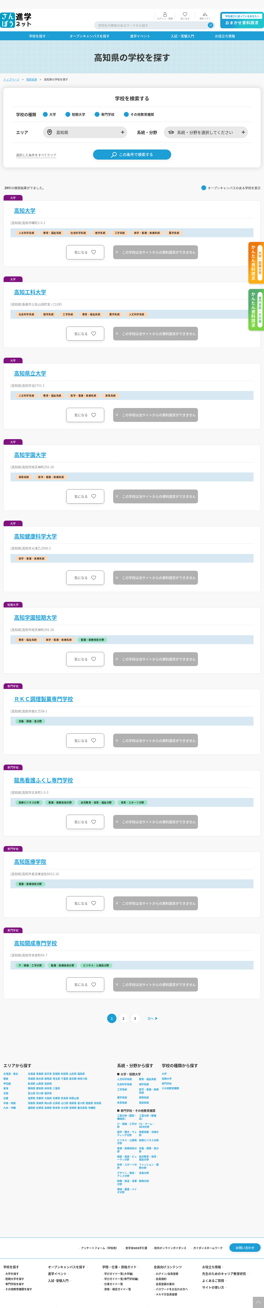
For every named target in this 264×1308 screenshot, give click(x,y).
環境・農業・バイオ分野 (127, 1182)
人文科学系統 (124, 1071)
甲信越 (7, 1075)
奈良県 (65, 1090)
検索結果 (32, 70)
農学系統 (122, 1089)
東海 (6, 1080)
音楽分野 (144, 1164)
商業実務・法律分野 (149, 1125)
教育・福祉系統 (147, 1071)
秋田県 (65, 1065)
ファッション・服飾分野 (149, 1157)
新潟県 (31, 1075)
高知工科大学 (30, 283)
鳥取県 (31, 1094)
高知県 (98, 1094)
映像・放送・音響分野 (127, 1174)
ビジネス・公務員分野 (127, 1133)
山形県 (73, 1065)
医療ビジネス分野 (149, 1132)
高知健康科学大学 (35, 527)
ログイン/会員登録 (167, 1265)
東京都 (73, 1070)
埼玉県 (56, 1070)
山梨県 (40, 1075)
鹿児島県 (82, 1099)
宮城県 (56, 1065)
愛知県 (40, 1080)
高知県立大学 (30, 364)
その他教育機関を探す (19, 1281)
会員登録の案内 (165, 1276)
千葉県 (65, 1070)
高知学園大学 (30, 445)
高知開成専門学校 (35, 934)
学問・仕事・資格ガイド (119, 1258)
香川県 (81, 1094)
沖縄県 (92, 1099)
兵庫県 (56, 1090)
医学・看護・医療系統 (149, 1082)
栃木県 (40, 1070)
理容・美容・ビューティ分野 (127, 1149)
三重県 (56, 1080)
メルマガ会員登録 (166, 1286)
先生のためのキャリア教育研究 (224, 1265)
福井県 (48, 1085)
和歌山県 (74, 1090)
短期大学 (167, 1070)
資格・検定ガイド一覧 (117, 1281)
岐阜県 (48, 1080)
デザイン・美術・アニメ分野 (127, 1166)
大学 (164, 1065)
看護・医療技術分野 (127, 1141)
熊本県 (56, 1099)
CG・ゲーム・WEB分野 (147, 1117)
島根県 (40, 1094)
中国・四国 (10, 1094)
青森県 (40, 1065)
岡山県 (48, 1094)
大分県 (65, 1099)
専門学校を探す (15, 1276)
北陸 (6, 1085)
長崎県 (48, 1099)
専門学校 (167, 1075)
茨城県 (31, 1070)
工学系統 (122, 1081)
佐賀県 (40, 1099)
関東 (6, 1070)
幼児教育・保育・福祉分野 (149, 1149)
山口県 (65, 1094)
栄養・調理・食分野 (149, 1141)
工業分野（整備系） (147, 1108)
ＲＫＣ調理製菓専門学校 (43, 690)
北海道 (31, 1065)
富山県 (31, 1085)
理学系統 (144, 1076)
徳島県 (73, 1094)
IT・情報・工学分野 (127, 1117)
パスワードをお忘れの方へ (172, 1281)
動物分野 (144, 1172)
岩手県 (48, 1065)
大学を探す (12, 1265)
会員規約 (161, 1270)
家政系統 (144, 1089)
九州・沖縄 (10, 1099)
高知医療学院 (30, 852)
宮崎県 (73, 1099)
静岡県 (31, 1080)
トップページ (12, 70)
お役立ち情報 (211, 1258)
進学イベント (57, 1265)
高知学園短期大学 (35, 608)
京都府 (40, 1090)
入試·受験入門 (58, 1272)
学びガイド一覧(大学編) (118, 1265)
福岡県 (31, 1099)
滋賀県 (31, 1090)
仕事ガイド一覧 (113, 1276)
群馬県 (48, 1070)
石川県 (40, 1085)
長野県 (48, 1075)
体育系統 (122, 1094)
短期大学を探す (15, 1270)
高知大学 (25, 201)
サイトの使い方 (213, 1279)
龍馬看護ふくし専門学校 (43, 771)
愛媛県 (89, 1094)
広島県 (56, 1094)
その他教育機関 (170, 1080)
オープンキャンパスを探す (66, 1258)
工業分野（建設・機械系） (127, 1108)
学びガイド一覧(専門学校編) (121, 1270)
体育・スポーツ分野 (127, 1157)
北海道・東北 (11, 1065)
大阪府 (48, 1090)
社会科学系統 (124, 1076)
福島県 (81, 1065)
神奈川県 (82, 1070)
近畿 (6, 1090)
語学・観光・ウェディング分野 (127, 1125)
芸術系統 (144, 1094)
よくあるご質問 (213, 1272)
